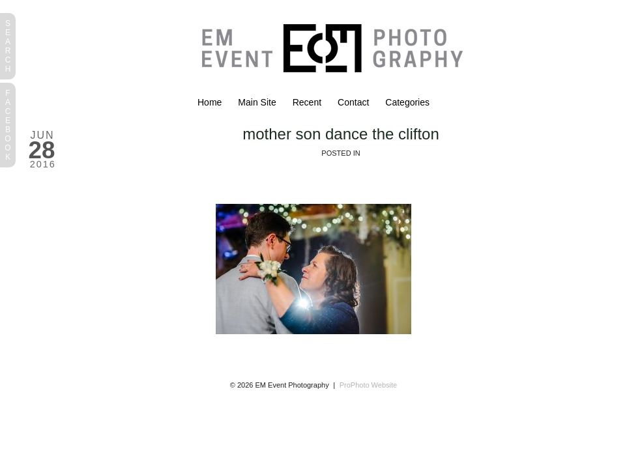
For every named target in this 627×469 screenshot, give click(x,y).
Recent (307, 102)
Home (209, 102)
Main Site (257, 102)
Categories (407, 102)
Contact (353, 102)
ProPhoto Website (368, 385)
